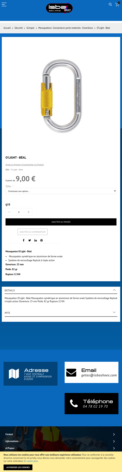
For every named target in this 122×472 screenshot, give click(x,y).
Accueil (7, 27)
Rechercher (110, 4)
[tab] (61, 290)
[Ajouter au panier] (61, 221)
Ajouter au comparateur (33, 231)
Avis (7, 312)
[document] (61, 461)
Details (10, 290)
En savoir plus (31, 461)
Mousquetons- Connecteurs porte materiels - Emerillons (65, 27)
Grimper (30, 27)
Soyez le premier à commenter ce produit (25, 164)
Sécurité (19, 27)
